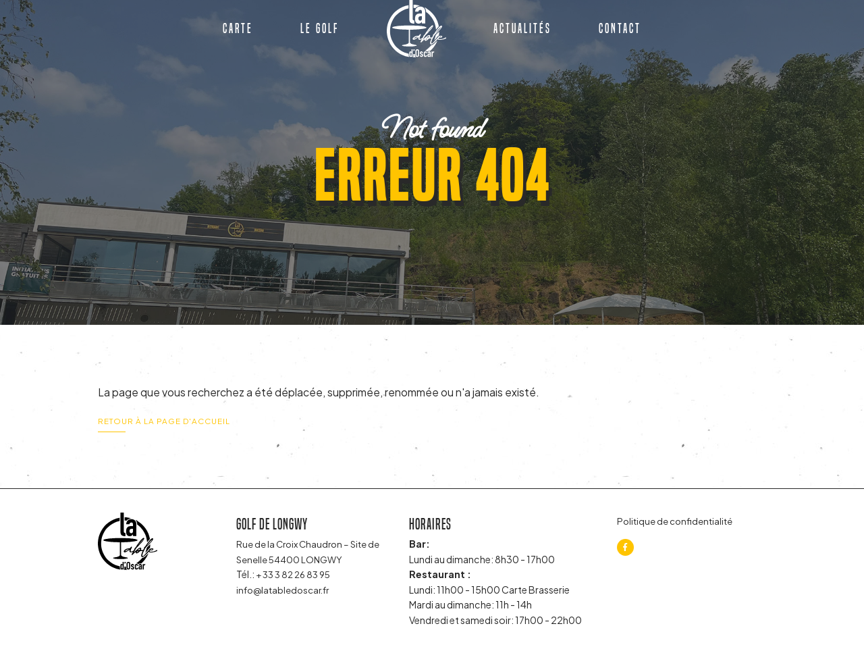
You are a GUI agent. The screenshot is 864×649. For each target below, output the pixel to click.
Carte (238, 35)
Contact (620, 35)
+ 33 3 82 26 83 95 (296, 574)
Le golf (319, 35)
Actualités (522, 35)
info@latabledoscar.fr (285, 589)
